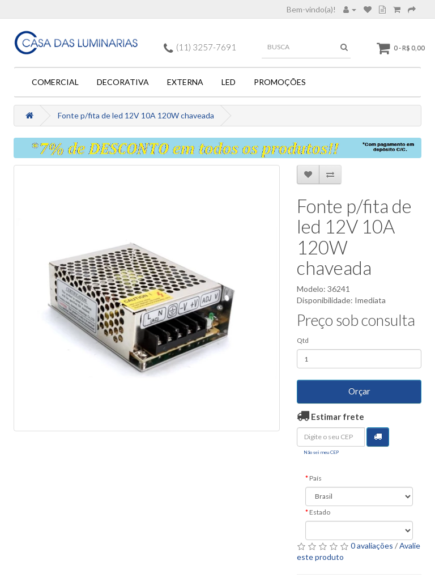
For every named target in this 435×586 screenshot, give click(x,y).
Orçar (359, 391)
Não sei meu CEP (321, 452)
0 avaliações (372, 545)
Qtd (303, 340)
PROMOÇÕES (280, 82)
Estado (319, 512)
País (315, 478)
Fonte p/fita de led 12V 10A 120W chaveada (136, 115)
